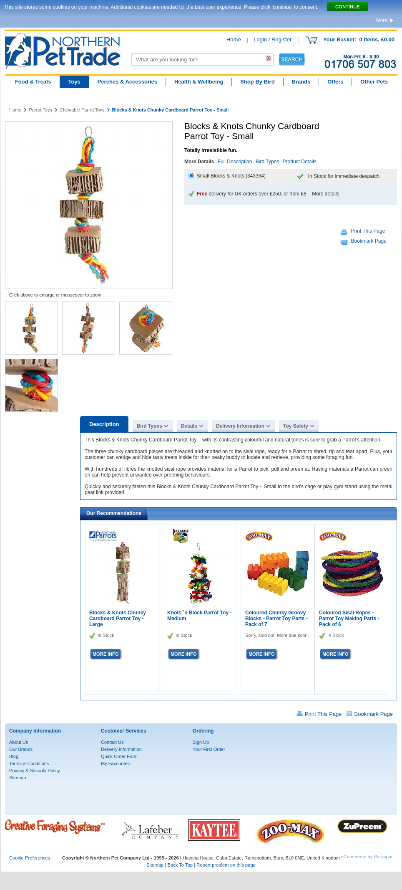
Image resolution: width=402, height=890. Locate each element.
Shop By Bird (257, 82)
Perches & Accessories (127, 82)
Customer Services (123, 731)
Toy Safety (295, 426)
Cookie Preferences (29, 857)
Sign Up (201, 742)
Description (104, 424)
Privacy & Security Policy (34, 770)
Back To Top (180, 864)
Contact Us (112, 742)
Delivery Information (240, 426)
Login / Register (272, 39)
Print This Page (368, 231)
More (381, 20)
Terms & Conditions (29, 763)
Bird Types (267, 162)
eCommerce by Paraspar (367, 856)
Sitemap (17, 777)
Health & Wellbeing (199, 82)
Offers (335, 82)
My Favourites (115, 763)
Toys (74, 82)
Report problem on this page (226, 864)
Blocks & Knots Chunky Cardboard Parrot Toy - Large (117, 618)
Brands (300, 82)
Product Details (300, 162)
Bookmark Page (369, 241)
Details (189, 426)
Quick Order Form (119, 756)
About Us (18, 742)
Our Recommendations (113, 513)
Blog (13, 756)
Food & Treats (33, 82)
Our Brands (21, 749)
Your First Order (209, 749)
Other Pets (374, 82)
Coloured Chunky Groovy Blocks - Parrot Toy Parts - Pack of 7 (276, 618)
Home (233, 39)
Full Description (235, 162)
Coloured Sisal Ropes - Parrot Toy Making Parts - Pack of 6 (349, 618)
